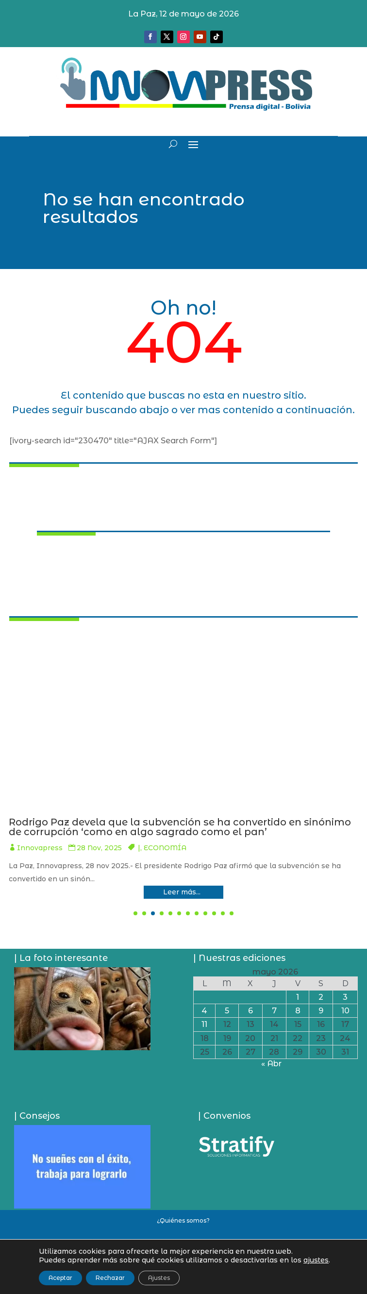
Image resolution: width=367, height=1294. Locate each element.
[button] (135, 913)
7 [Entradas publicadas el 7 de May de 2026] (274, 1010)
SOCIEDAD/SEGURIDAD (310, 847)
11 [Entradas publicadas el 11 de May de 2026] (204, 1024)
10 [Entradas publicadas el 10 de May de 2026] (345, 1010)
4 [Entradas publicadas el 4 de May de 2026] (204, 1010)
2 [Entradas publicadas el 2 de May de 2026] (320, 997)
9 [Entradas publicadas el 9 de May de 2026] (320, 1010)
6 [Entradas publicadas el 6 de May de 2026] (250, 1010)
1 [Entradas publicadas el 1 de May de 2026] (297, 997)
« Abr (271, 1063)
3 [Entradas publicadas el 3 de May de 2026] (345, 997)
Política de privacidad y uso (183, 1253)
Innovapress (165, 847)
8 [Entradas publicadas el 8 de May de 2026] (297, 1010)
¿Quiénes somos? (183, 1220)
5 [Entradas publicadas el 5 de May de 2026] (227, 1010)
